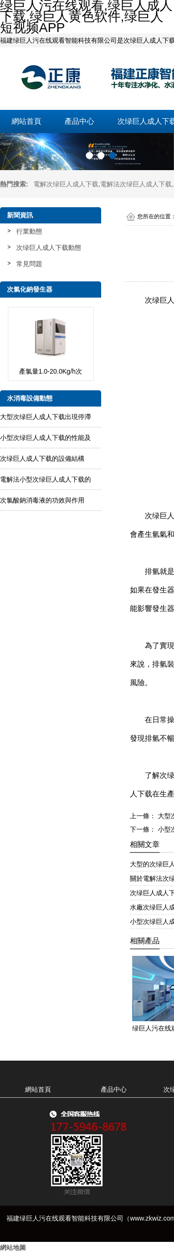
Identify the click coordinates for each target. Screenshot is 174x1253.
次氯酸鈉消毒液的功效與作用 (42, 500)
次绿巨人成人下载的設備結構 (42, 458)
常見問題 (29, 263)
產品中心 (79, 121)
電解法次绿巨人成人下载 (136, 184)
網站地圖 (13, 1247)
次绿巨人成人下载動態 (48, 247)
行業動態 (29, 231)
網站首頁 (26, 121)
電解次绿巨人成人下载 (65, 184)
